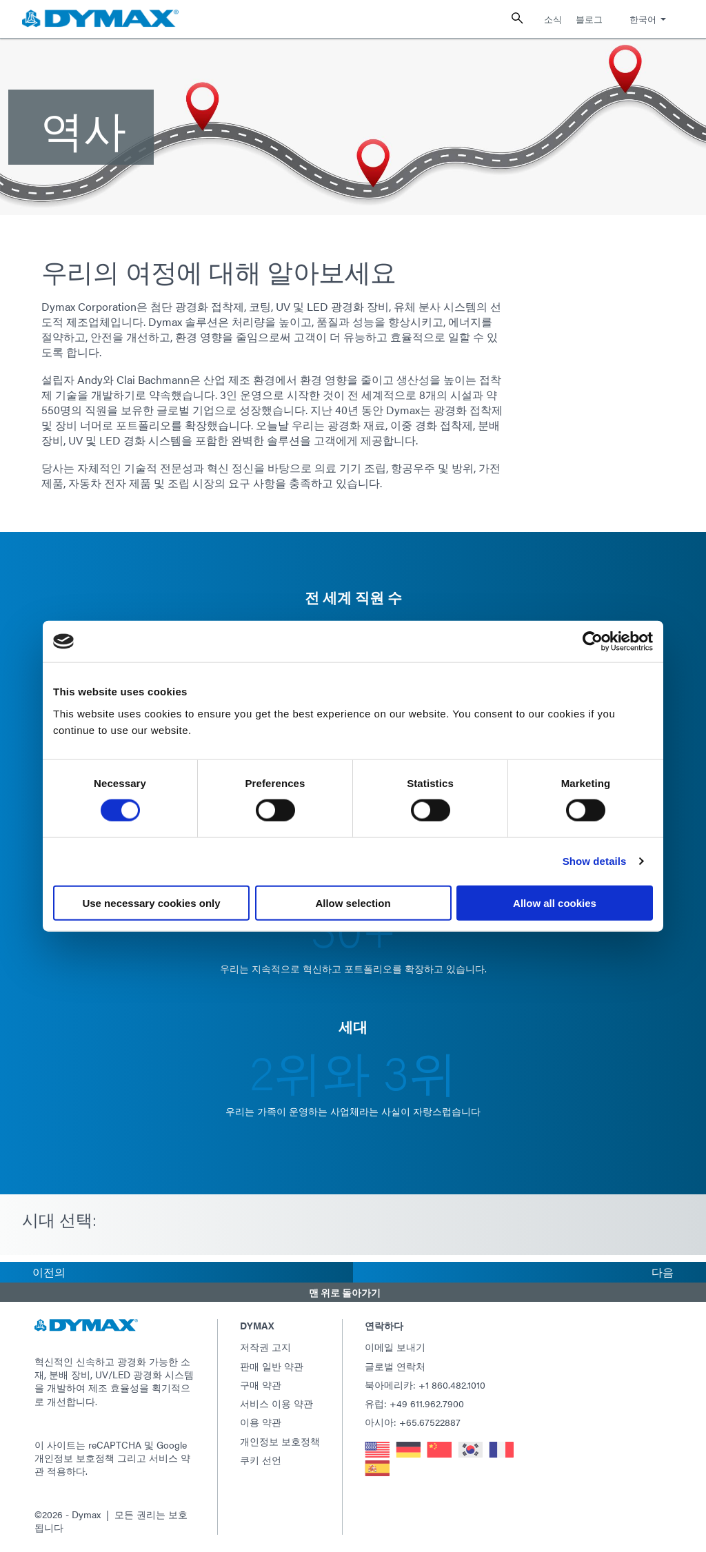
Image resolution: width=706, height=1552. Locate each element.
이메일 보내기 (395, 1347)
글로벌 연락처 (395, 1366)
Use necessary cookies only (151, 902)
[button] (353, 1292)
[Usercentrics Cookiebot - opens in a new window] (592, 641)
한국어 (642, 18)
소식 (553, 18)
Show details (595, 861)
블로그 (589, 18)
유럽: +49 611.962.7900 (414, 1403)
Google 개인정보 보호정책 (110, 1451)
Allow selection (352, 902)
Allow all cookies (554, 902)
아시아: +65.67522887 (413, 1422)
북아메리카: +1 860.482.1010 (425, 1384)
